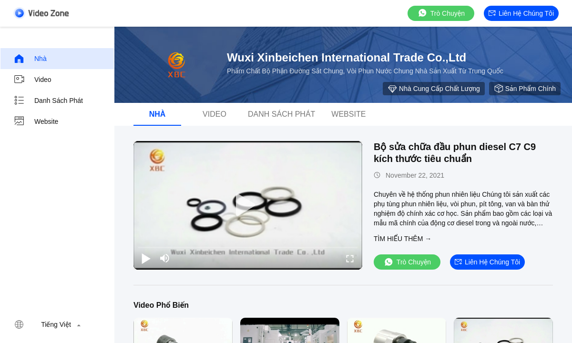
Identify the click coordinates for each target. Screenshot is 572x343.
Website (35, 121)
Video (32, 79)
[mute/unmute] (164, 258)
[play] (248, 205)
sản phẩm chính (525, 88)
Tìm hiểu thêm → (402, 238)
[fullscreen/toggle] (349, 258)
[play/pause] (145, 258)
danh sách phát (48, 100)
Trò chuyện (441, 13)
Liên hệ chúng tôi (521, 13)
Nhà (30, 58)
